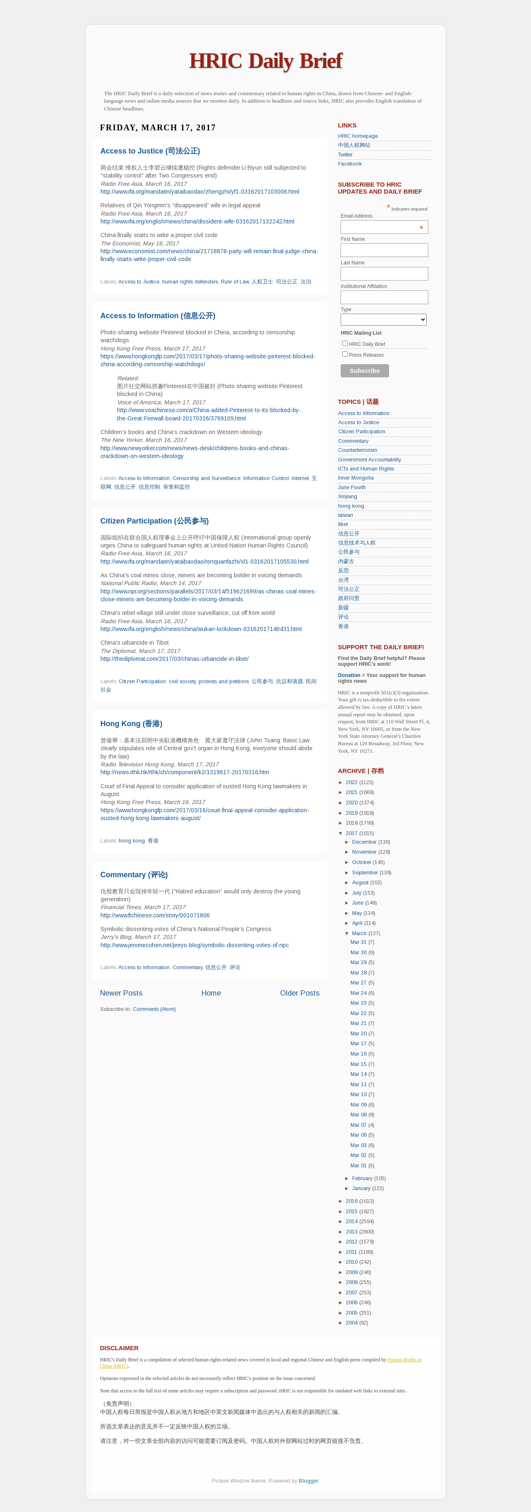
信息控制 (149, 487)
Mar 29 (359, 962)
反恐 (343, 571)
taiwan (345, 515)
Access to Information (144, 478)
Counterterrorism (357, 450)
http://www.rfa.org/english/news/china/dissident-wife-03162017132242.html (197, 221)
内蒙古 (346, 561)
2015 (352, 1211)
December (365, 842)
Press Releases (366, 355)
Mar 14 (359, 1074)
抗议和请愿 (289, 681)
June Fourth (352, 487)
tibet (343, 524)
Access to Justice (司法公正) (150, 151)
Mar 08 (359, 1115)
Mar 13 (359, 1084)
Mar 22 (359, 1013)
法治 (305, 282)
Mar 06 (359, 1135)
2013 (352, 1232)
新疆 (343, 608)
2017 (352, 833)
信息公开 (125, 487)
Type (346, 309)
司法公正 (287, 282)
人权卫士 (262, 282)
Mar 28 (359, 973)
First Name (353, 239)
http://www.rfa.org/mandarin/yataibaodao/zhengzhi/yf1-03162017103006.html (200, 191)
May (357, 913)
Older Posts (300, 993)
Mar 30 (359, 952)
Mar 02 (359, 1155)
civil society (182, 681)
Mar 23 (359, 1003)
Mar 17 (359, 1043)
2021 (352, 792)
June (358, 903)
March (360, 933)
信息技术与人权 (357, 543)
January (362, 1188)
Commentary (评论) (134, 875)
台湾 (343, 580)
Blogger (308, 1481)
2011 (352, 1252)
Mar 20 (359, 1034)
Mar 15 (359, 1064)
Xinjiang (347, 496)
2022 (352, 782)
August (361, 883)
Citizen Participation (142, 681)
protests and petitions (224, 681)
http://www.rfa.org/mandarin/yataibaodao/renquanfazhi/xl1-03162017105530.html (205, 561)
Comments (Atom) (154, 1009)
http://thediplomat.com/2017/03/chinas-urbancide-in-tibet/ (175, 658)
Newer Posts (121, 993)
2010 (352, 1262)
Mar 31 (359, 942)
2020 (352, 803)
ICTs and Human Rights (366, 469)
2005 (352, 1313)
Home (211, 993)
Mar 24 (359, 993)
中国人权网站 (354, 145)
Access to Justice (138, 282)
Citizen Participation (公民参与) (155, 521)
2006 (352, 1303)
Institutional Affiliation (364, 286)
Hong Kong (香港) (132, 724)
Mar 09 (359, 1105)
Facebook (350, 164)
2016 (352, 1201)
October (362, 862)
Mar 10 (359, 1094)
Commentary (187, 967)
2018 (352, 823)
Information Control (266, 478)
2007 (352, 1293)
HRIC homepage (358, 136)
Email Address (382, 216)
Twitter (345, 155)
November (365, 852)
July (357, 893)
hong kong (132, 841)
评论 (235, 967)
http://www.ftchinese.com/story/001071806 (155, 915)
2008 (352, 1282)
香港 (153, 841)
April (358, 923)
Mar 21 (359, 1023)
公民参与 (262, 681)
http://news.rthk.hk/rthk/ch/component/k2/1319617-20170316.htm (185, 772)
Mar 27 (359, 983)
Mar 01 (359, 1166)
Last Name (353, 263)
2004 (352, 1323)
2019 (352, 813)
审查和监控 (176, 487)
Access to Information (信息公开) (158, 316)
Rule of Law (235, 282)
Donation (349, 675)
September (366, 873)
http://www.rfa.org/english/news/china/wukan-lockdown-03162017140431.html (201, 629)
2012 (352, 1242)
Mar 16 (359, 1054)
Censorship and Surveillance (206, 478)
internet (300, 478)
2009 (352, 1272)
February (363, 1178)
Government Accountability (369, 460)
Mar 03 (359, 1145)
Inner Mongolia (356, 478)
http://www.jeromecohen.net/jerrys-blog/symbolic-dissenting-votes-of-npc (195, 945)
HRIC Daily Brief (265, 60)
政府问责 (349, 598)
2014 (352, 1221)
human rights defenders (190, 282)
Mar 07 (359, 1125)
